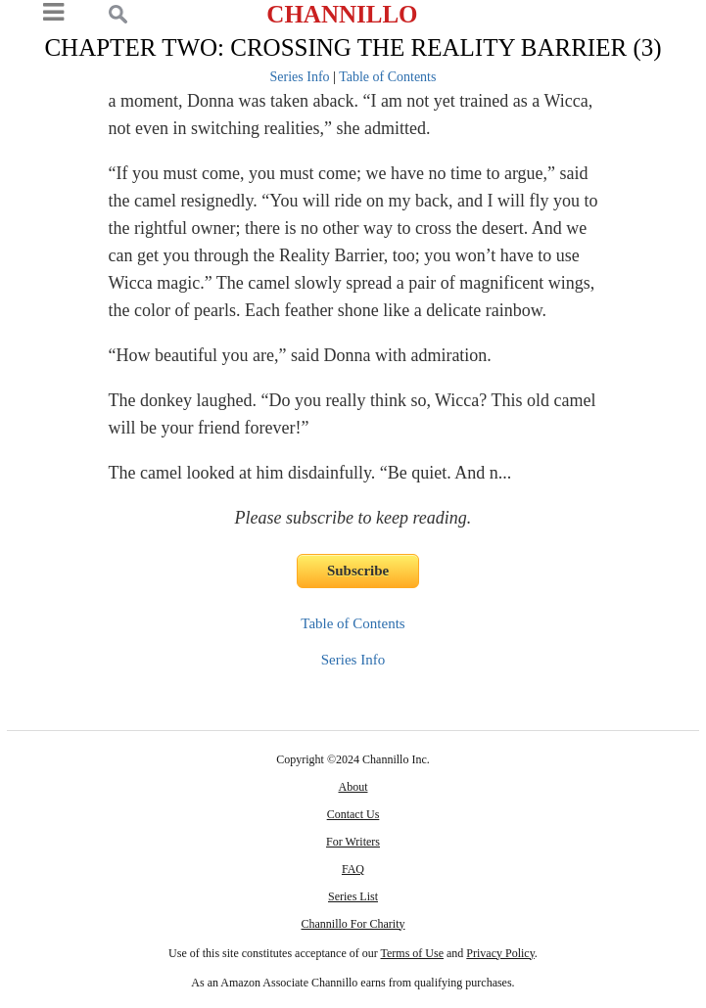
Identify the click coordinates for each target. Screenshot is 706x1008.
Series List (353, 896)
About (352, 787)
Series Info (300, 76)
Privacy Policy (500, 953)
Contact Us (353, 814)
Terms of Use (412, 953)
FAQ (353, 869)
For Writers (353, 841)
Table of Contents (387, 76)
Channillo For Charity (352, 924)
